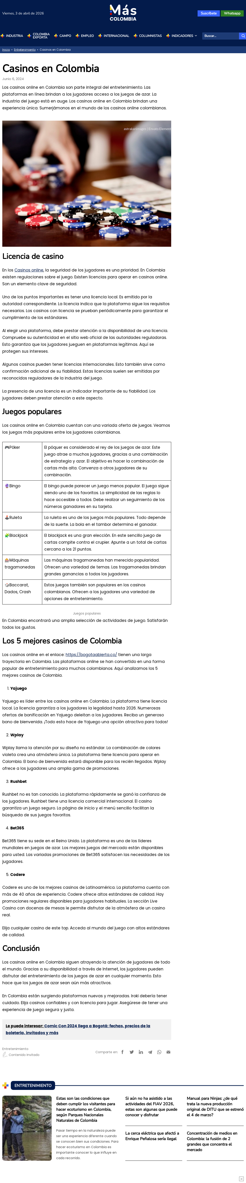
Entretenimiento (25, 50)
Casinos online (28, 270)
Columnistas (150, 36)
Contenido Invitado (20, 1055)
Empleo (87, 36)
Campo (65, 36)
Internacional (116, 36)
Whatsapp (232, 13)
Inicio (6, 50)
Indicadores (185, 36)
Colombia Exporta (41, 36)
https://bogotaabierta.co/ (91, 654)
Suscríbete (209, 13)
